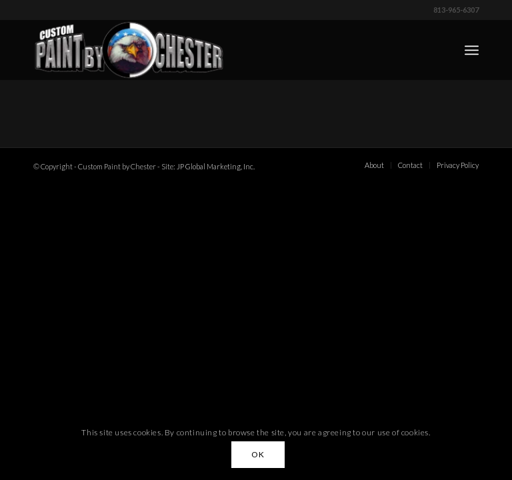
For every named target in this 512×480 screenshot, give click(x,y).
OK (257, 454)
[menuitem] (472, 50)
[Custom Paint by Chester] (129, 50)
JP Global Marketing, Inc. (216, 166)
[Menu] (472, 50)
